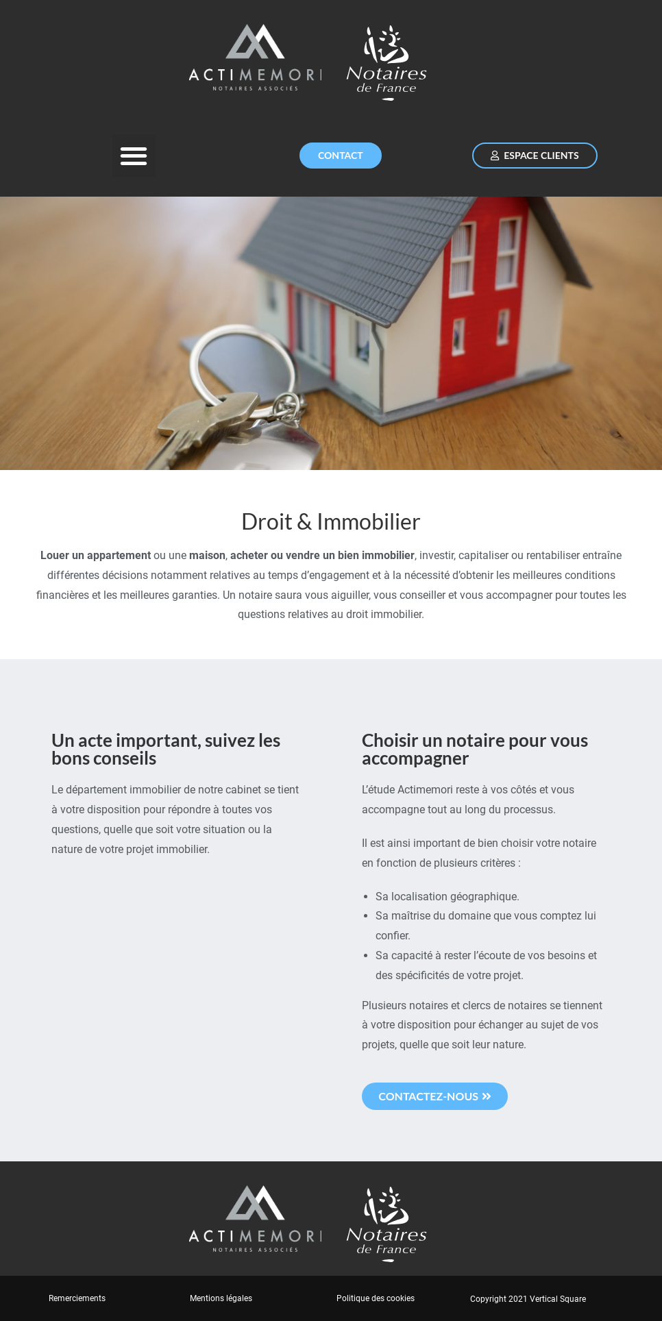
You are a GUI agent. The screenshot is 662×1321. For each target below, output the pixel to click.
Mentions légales (221, 1298)
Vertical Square (558, 1299)
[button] (134, 155)
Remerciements (77, 1298)
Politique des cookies (375, 1298)
